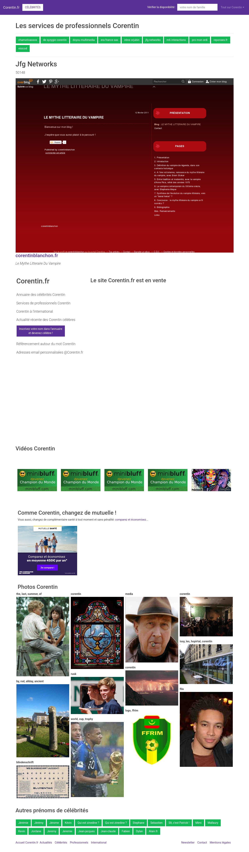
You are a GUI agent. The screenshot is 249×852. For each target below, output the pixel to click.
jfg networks (153, 40)
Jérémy (38, 822)
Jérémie (23, 822)
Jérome (54, 822)
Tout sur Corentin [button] (231, 7)
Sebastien (156, 822)
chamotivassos (27, 40)
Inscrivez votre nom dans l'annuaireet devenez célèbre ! (40, 331)
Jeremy (51, 831)
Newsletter (187, 842)
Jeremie (67, 831)
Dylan (139, 831)
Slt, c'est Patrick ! (179, 822)
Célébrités (32, 7)
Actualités (46, 842)
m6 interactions (176, 40)
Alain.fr (153, 831)
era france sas (109, 40)
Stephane (138, 822)
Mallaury (213, 822)
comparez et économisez (130, 519)
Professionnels (79, 842)
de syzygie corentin (55, 40)
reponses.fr (221, 40)
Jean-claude (108, 831)
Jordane (36, 831)
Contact (202, 842)
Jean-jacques (86, 831)
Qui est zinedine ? (88, 822)
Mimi (198, 822)
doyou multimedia (84, 40)
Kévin (68, 822)
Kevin (21, 831)
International (98, 842)
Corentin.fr (11, 7)
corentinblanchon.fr (37, 255)
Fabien (126, 831)
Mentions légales (220, 842)
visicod (22, 48)
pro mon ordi (199, 40)
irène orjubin (131, 40)
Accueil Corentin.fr (27, 842)
